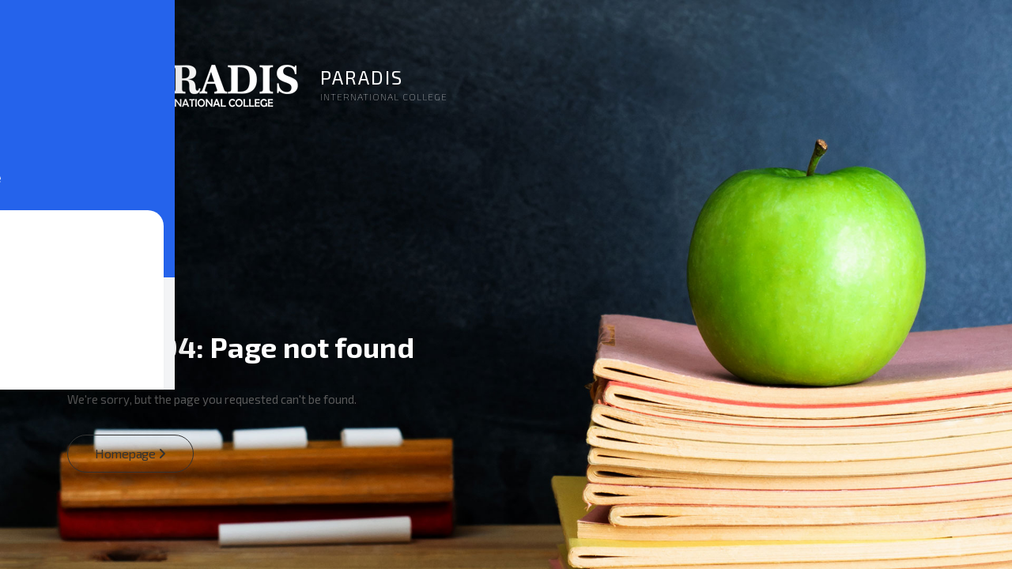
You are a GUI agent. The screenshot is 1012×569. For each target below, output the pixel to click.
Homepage (130, 453)
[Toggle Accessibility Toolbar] (28, 256)
